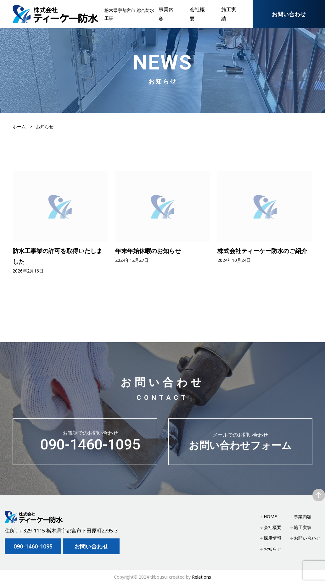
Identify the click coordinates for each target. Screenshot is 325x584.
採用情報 (272, 538)
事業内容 (302, 517)
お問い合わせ (289, 14)
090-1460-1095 (90, 444)
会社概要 (272, 527)
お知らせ (272, 549)
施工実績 (302, 527)
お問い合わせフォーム (240, 444)
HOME (270, 517)
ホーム (19, 126)
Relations (201, 577)
